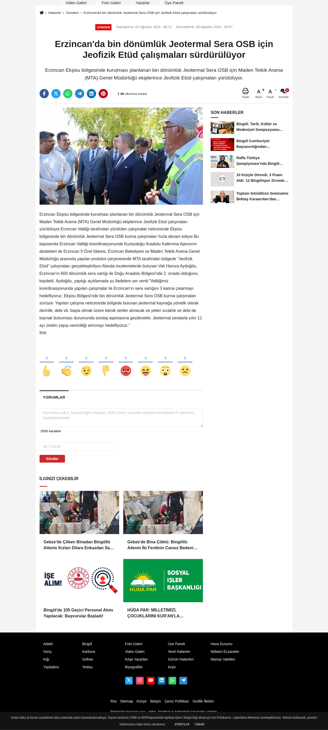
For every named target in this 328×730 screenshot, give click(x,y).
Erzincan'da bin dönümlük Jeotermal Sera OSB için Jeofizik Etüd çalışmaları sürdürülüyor (150, 13)
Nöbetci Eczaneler (225, 652)
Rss (113, 702)
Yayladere (51, 668)
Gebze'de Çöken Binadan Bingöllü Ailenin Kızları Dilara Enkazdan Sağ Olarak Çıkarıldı (78, 545)
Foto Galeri (108, 3)
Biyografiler (134, 668)
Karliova (88, 652)
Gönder (52, 459)
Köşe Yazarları (136, 660)
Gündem (72, 13)
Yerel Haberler (179, 652)
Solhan (87, 660)
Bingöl (87, 644)
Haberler (54, 13)
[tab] (54, 397)
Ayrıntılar (182, 724)
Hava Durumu (221, 644)
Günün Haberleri (181, 660)
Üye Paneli (171, 3)
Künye (142, 702)
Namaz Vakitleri (223, 660)
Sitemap (126, 702)
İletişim (155, 702)
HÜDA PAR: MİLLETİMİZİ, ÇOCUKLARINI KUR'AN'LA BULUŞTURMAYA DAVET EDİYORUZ (162, 613)
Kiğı (46, 660)
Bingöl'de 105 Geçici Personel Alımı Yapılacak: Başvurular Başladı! (78, 613)
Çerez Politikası (177, 702)
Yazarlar (140, 3)
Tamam (199, 724)
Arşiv (172, 668)
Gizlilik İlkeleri (203, 702)
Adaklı (48, 644)
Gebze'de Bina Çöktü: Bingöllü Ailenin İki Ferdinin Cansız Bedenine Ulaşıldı (162, 545)
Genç (47, 652)
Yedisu (87, 668)
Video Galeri (73, 3)
